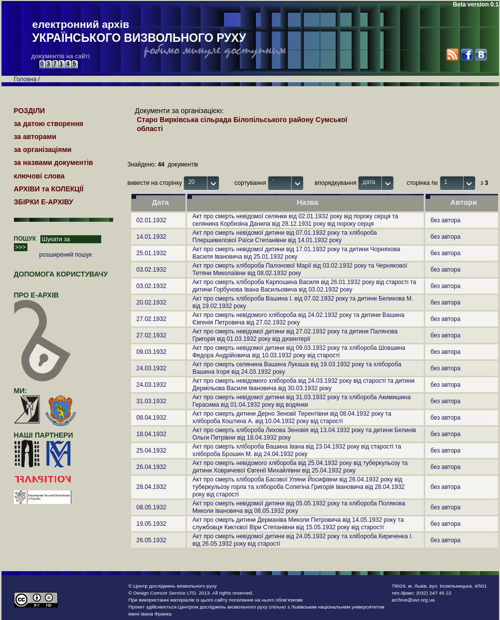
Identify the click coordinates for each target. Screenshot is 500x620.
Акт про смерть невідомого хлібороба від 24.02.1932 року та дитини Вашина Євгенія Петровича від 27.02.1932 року (298, 318)
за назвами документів (53, 162)
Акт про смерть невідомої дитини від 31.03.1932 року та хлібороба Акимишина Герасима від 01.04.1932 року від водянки (301, 401)
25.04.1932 (152, 450)
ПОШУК (25, 238)
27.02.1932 (152, 318)
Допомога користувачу (61, 274)
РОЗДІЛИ (29, 111)
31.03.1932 (152, 401)
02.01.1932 (152, 220)
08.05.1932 (152, 507)
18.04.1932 (152, 434)
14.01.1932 (152, 236)
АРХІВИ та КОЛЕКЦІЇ (49, 189)
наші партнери (43, 435)
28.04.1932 (152, 486)
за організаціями (43, 150)
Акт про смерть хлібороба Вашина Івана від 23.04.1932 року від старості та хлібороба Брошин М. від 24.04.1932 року (296, 450)
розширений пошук (65, 254)
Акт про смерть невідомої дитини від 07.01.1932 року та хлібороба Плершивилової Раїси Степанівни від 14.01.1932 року (284, 236)
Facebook (466, 54)
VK (481, 54)
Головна (25, 79)
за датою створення (49, 124)
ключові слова (39, 176)
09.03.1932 (152, 351)
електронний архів (139, 31)
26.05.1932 (152, 540)
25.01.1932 (152, 253)
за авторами (35, 137)
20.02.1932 (152, 302)
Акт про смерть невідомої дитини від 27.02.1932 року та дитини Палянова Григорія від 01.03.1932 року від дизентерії (295, 335)
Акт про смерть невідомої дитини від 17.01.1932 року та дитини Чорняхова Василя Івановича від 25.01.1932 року (296, 253)
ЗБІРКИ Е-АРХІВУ (43, 202)
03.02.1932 (152, 269)
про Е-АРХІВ (42, 299)
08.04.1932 (152, 417)
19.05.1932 (152, 523)
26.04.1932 (152, 467)
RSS (452, 54)
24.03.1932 (152, 368)
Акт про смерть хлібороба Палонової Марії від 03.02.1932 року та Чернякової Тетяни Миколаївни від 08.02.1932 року (299, 269)
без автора (446, 220)
